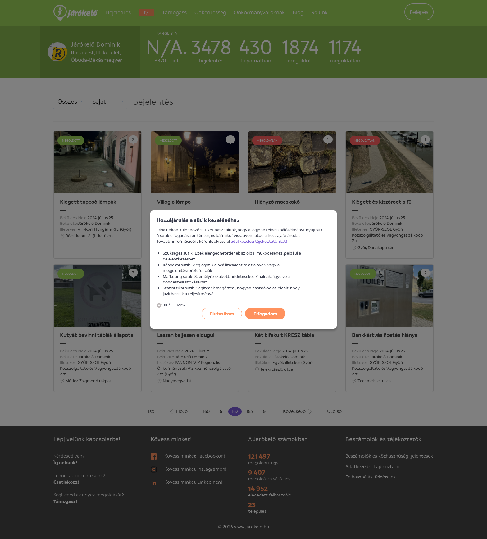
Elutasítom (222, 313)
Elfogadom (265, 313)
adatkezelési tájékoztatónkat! (259, 241)
